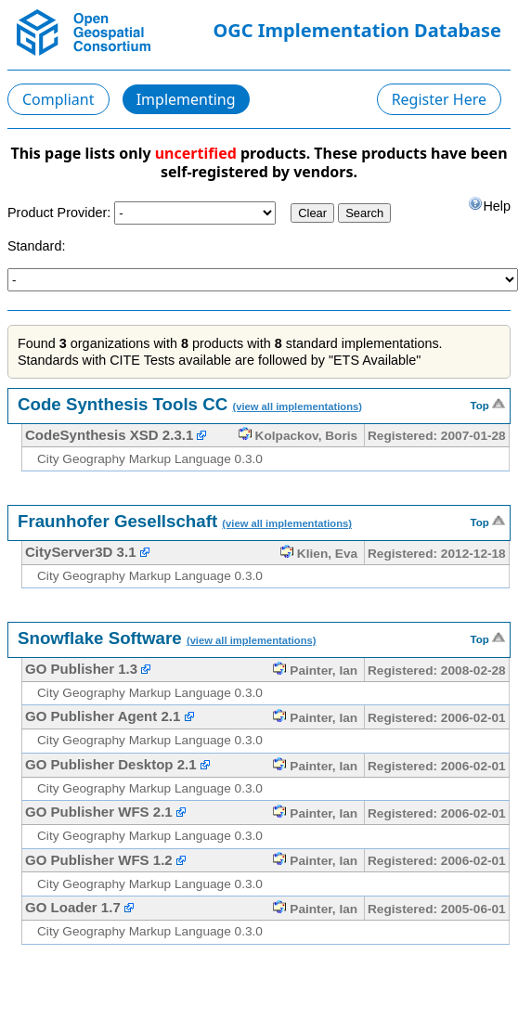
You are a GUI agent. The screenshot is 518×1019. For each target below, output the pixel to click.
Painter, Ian (315, 670)
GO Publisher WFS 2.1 (99, 811)
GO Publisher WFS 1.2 (99, 860)
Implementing (186, 99)
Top (488, 403)
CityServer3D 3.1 (80, 552)
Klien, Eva (318, 554)
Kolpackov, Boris (298, 436)
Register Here (439, 99)
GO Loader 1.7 (73, 907)
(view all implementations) (297, 406)
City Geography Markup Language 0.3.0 (150, 459)
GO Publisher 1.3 (81, 669)
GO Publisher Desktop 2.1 (111, 764)
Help (489, 204)
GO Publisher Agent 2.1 (102, 716)
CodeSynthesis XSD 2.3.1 (109, 435)
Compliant (58, 99)
